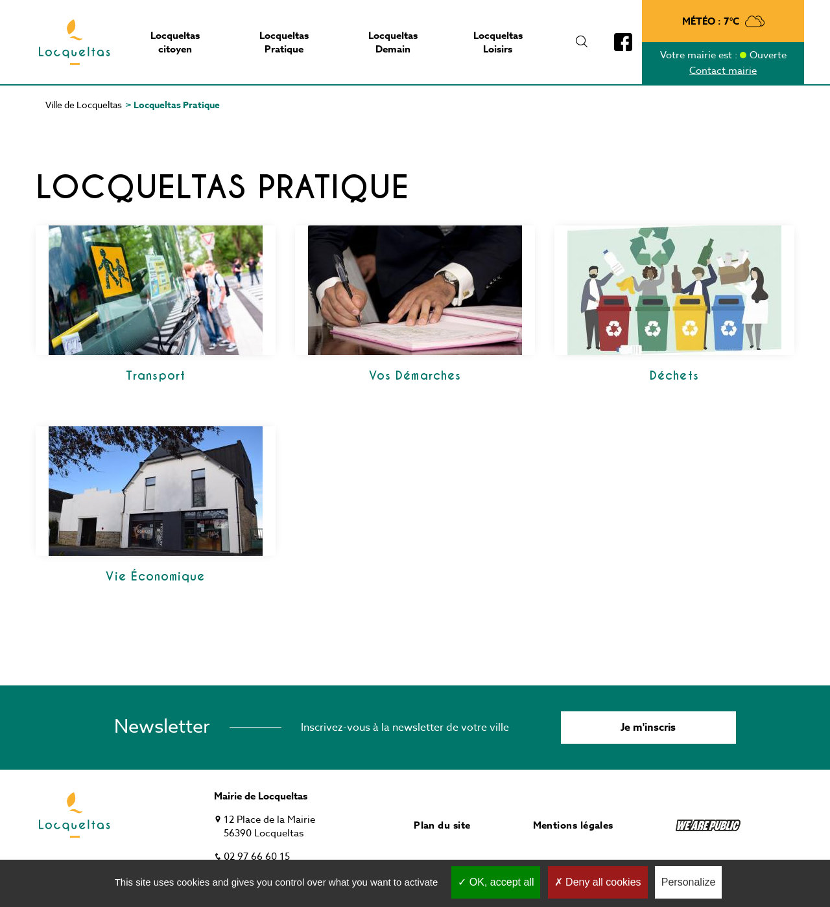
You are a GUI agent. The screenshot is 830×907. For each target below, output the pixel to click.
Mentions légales (573, 825)
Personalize (688, 882)
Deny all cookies (597, 882)
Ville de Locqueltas (83, 104)
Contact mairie (723, 70)
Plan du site (442, 825)
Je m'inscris (648, 727)
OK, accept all (496, 882)
